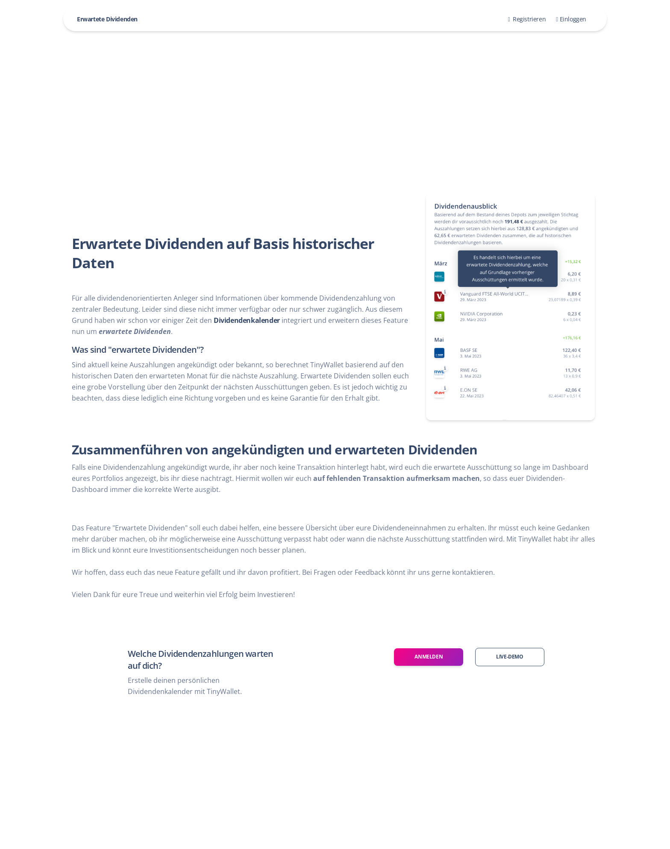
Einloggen (571, 19)
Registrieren (527, 19)
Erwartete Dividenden (107, 19)
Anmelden (428, 656)
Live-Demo (509, 656)
